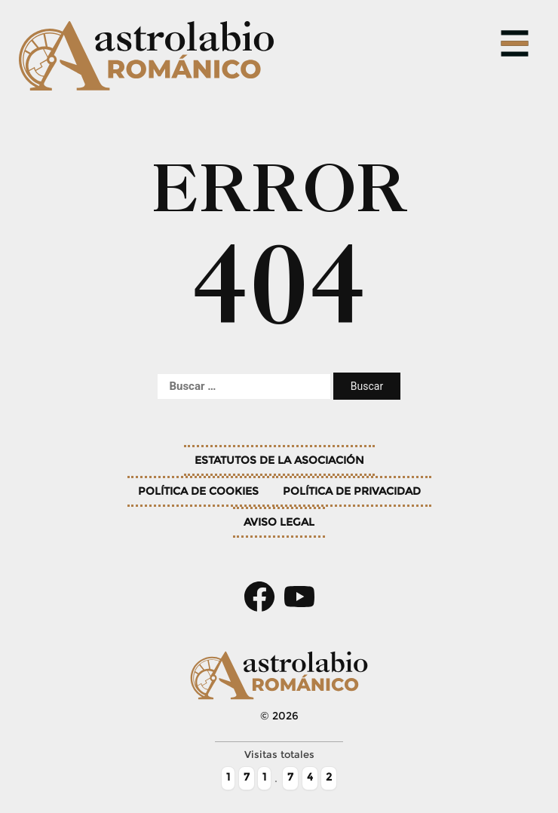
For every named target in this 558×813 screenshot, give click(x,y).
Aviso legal (279, 522)
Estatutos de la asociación (279, 460)
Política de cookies (198, 491)
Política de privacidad (352, 491)
